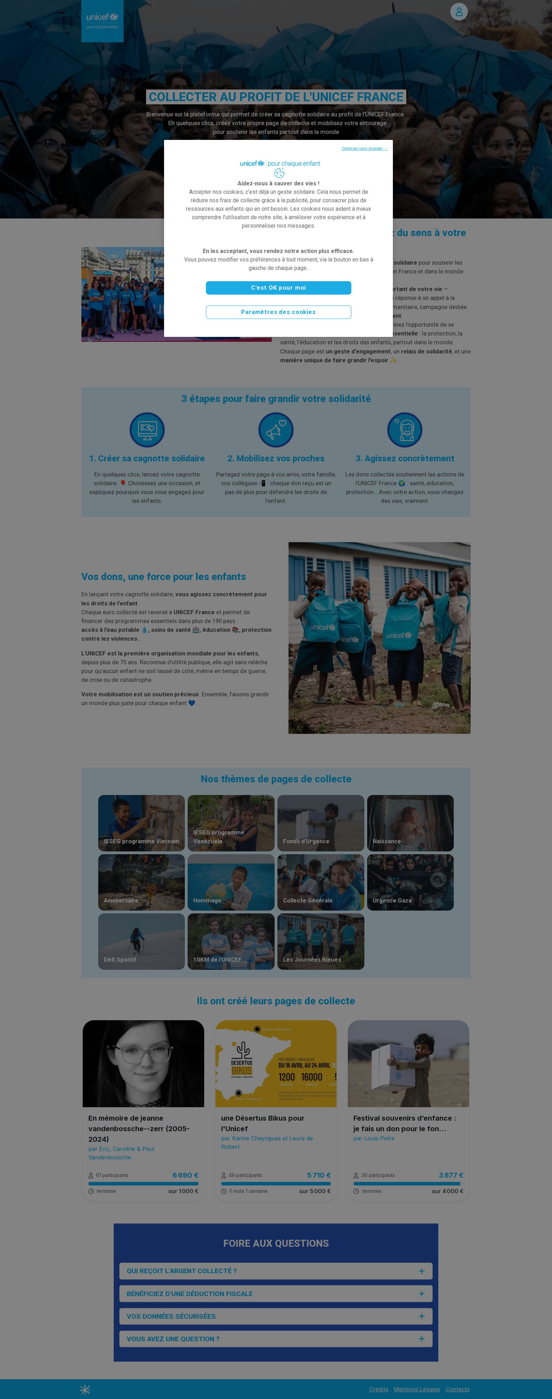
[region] (278, 238)
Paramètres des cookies (278, 311)
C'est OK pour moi (278, 287)
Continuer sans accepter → (365, 148)
